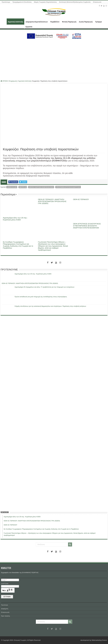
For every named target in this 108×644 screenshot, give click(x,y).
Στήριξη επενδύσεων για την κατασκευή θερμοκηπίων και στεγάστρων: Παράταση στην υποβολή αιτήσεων (50, 306)
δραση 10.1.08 (11, 187)
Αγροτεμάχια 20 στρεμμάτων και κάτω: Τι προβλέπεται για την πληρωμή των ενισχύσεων (44, 287)
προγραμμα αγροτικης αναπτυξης (68, 187)
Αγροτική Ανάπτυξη (15, 22)
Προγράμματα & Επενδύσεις (22, 2)
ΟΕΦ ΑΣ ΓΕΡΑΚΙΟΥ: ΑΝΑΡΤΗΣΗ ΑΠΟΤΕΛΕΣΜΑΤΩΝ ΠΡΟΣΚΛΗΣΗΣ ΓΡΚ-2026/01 (52, 201)
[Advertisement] (54, 58)
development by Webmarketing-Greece (93, 640)
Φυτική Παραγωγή (69, 22)
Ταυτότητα (4, 605)
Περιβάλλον (54, 22)
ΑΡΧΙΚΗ (4, 21)
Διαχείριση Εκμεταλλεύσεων (37, 22)
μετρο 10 (23, 187)
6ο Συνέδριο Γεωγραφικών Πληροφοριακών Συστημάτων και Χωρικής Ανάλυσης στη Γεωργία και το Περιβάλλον (18, 245)
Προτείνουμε (6, 2)
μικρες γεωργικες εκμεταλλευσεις (41, 187)
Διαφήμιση (4, 609)
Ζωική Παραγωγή (85, 22)
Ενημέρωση (13, 81)
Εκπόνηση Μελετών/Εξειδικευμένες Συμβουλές (75, 2)
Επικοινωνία (97, 2)
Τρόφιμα (98, 22)
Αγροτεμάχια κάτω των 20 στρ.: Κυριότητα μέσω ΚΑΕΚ (15, 219)
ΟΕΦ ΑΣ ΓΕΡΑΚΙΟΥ (81, 199)
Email (4, 580)
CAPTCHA (5, 583)
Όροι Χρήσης (5, 616)
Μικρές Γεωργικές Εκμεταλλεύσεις (45, 2)
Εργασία (29, 27)
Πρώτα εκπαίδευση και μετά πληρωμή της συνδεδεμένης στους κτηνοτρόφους (41, 297)
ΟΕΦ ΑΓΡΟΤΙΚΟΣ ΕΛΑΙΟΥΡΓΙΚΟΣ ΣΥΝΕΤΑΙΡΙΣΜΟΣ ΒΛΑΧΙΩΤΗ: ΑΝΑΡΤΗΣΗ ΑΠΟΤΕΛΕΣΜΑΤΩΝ (87, 226)
